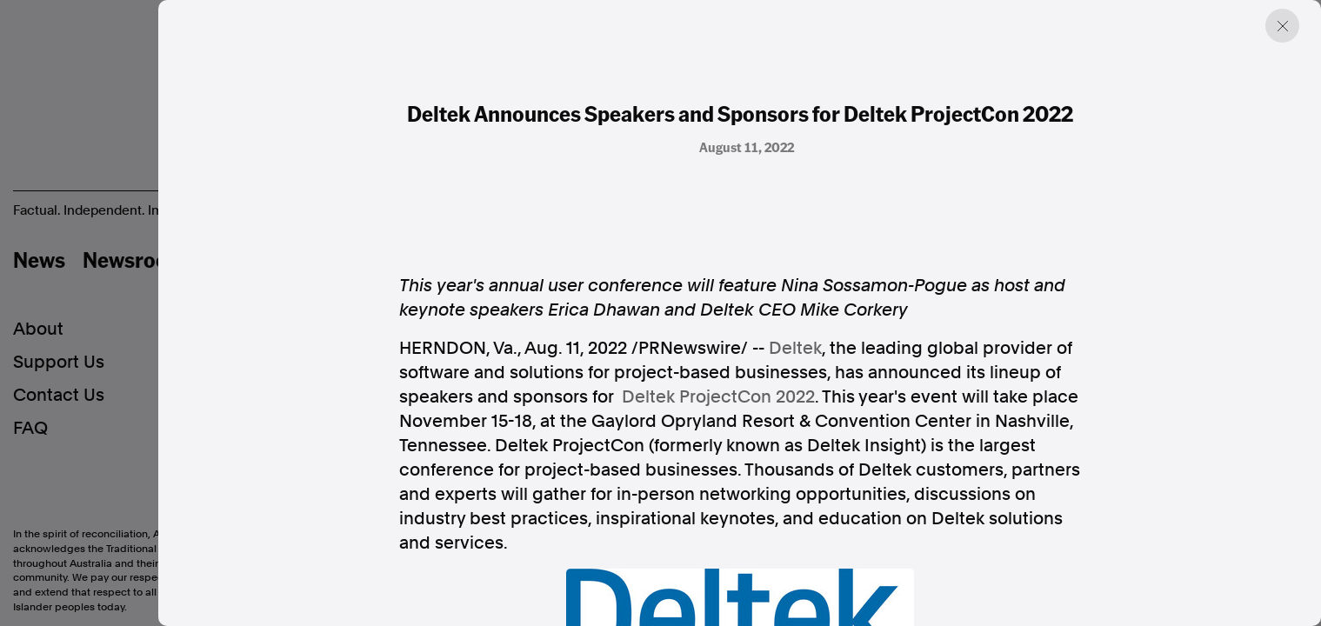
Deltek (795, 347)
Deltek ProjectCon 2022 (718, 396)
